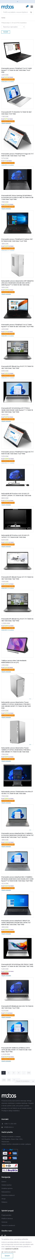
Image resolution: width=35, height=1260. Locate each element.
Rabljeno (4, 1202)
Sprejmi (7, 1256)
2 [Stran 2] (8, 1073)
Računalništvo (5, 1192)
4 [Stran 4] (18, 1073)
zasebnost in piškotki (11, 1249)
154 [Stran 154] (4, 1080)
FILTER (5, 32)
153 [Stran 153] (28, 1073)
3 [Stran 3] (13, 1073)
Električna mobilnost (8, 1195)
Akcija (3, 1199)
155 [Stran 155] (9, 1080)
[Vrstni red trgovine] (13, 27)
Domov (3, 1182)
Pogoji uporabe (6, 1215)
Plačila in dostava (7, 1219)
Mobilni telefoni (6, 1185)
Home (3, 17)
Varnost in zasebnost (8, 1225)
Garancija (4, 1222)
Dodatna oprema (6, 1188)
